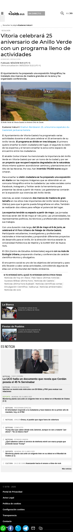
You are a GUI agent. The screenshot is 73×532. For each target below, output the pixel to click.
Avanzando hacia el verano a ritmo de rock (43, 463)
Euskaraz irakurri (25, 25)
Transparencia (10, 515)
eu (67, 13)
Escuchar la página (9, 26)
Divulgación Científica (15, 287)
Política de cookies (12, 503)
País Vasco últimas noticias (45, 277)
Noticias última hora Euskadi (19, 284)
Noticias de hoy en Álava (17, 277)
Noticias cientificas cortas (49, 284)
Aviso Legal (8, 498)
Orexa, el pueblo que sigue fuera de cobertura (40, 420)
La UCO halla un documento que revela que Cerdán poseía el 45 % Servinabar (34, 380)
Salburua (33, 287)
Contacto (7, 521)
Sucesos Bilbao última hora (18, 280)
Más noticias (66, 469)
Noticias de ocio (12, 290)
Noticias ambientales (51, 287)
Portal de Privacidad (12, 492)
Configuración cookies (14, 509)
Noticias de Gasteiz (44, 280)
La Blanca (8, 304)
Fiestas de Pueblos (13, 326)
